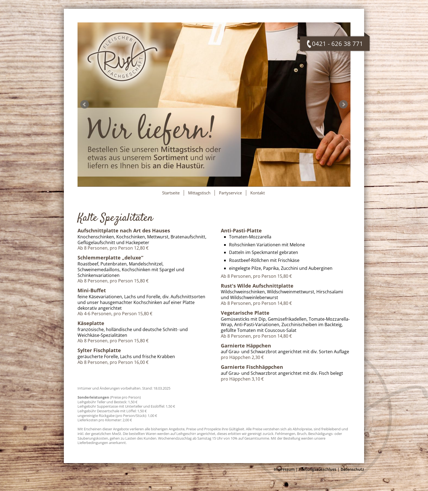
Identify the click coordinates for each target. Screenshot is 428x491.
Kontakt (257, 192)
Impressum (284, 469)
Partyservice (230, 192)
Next (343, 104)
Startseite (171, 192)
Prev (84, 104)
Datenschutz (352, 469)
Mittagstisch (199, 192)
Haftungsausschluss (317, 469)
